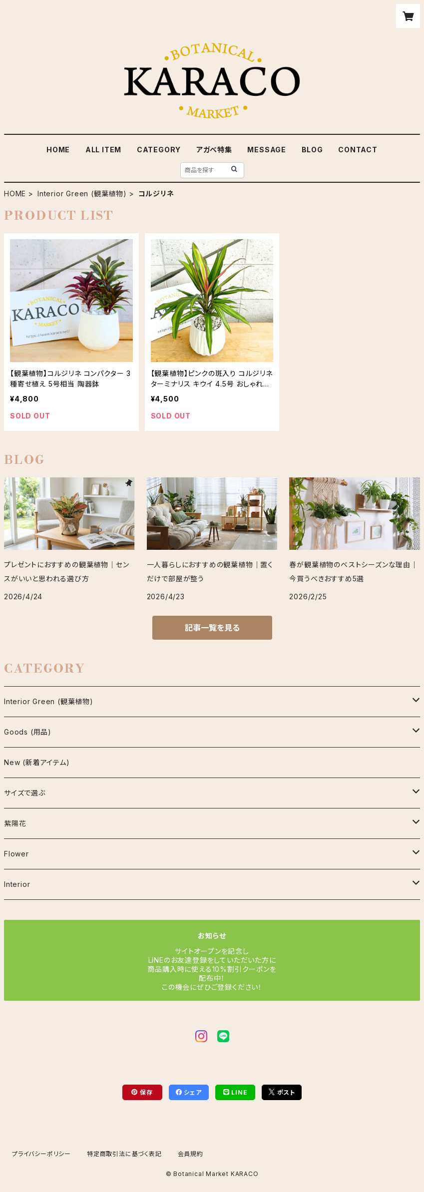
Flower (16, 853)
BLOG (312, 149)
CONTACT (358, 149)
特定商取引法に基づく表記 (124, 1154)
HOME (58, 149)
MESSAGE (266, 149)
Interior (17, 884)
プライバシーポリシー (41, 1154)
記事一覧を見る (212, 628)
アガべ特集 (214, 149)
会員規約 (190, 1154)
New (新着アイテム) (37, 762)
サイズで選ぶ (24, 793)
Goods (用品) (27, 732)
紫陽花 (15, 823)
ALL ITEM (103, 149)
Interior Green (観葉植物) (82, 193)
